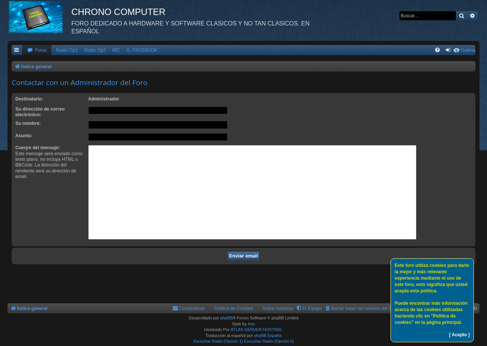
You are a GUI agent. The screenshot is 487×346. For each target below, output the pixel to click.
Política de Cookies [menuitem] (233, 308)
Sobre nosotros (277, 308)
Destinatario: (29, 99)
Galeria (468, 50)
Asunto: (24, 135)
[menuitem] (36, 50)
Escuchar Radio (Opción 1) (218, 341)
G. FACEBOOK (142, 50)
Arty (251, 324)
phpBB (226, 318)
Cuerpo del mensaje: (37, 147)
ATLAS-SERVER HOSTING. (257, 329)
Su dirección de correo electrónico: (40, 111)
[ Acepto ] (459, 334)
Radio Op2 (95, 50)
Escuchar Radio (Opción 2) (269, 341)
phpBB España (267, 335)
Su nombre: (28, 123)
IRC (116, 50)
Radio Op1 (67, 50)
